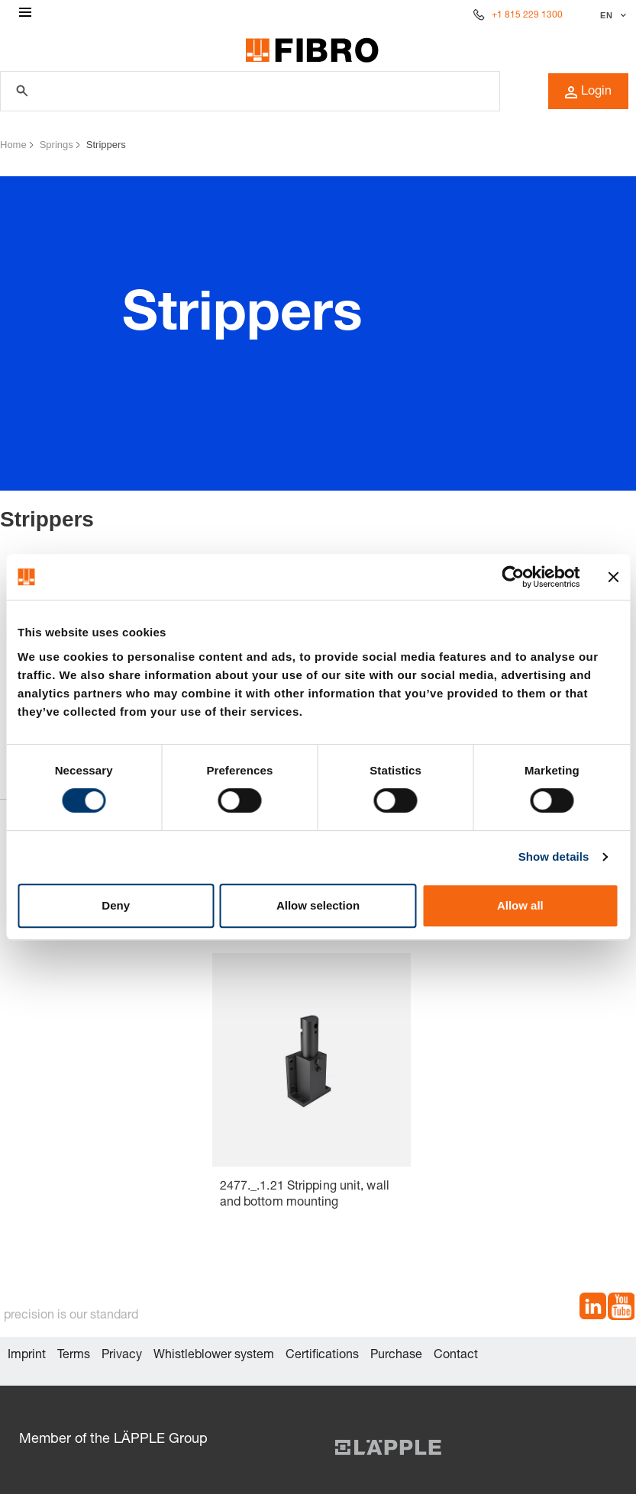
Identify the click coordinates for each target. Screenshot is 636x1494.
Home (13, 144)
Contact (456, 1356)
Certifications (322, 1356)
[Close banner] (613, 577)
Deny (116, 905)
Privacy (122, 1356)
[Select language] (611, 15)
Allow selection (318, 905)
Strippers (106, 144)
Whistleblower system (213, 1356)
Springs (56, 144)
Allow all (520, 905)
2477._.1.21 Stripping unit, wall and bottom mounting (304, 1195)
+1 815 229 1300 (527, 15)
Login (588, 92)
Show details (553, 856)
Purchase (396, 1356)
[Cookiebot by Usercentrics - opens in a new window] (513, 576)
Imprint (27, 1356)
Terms (73, 1356)
